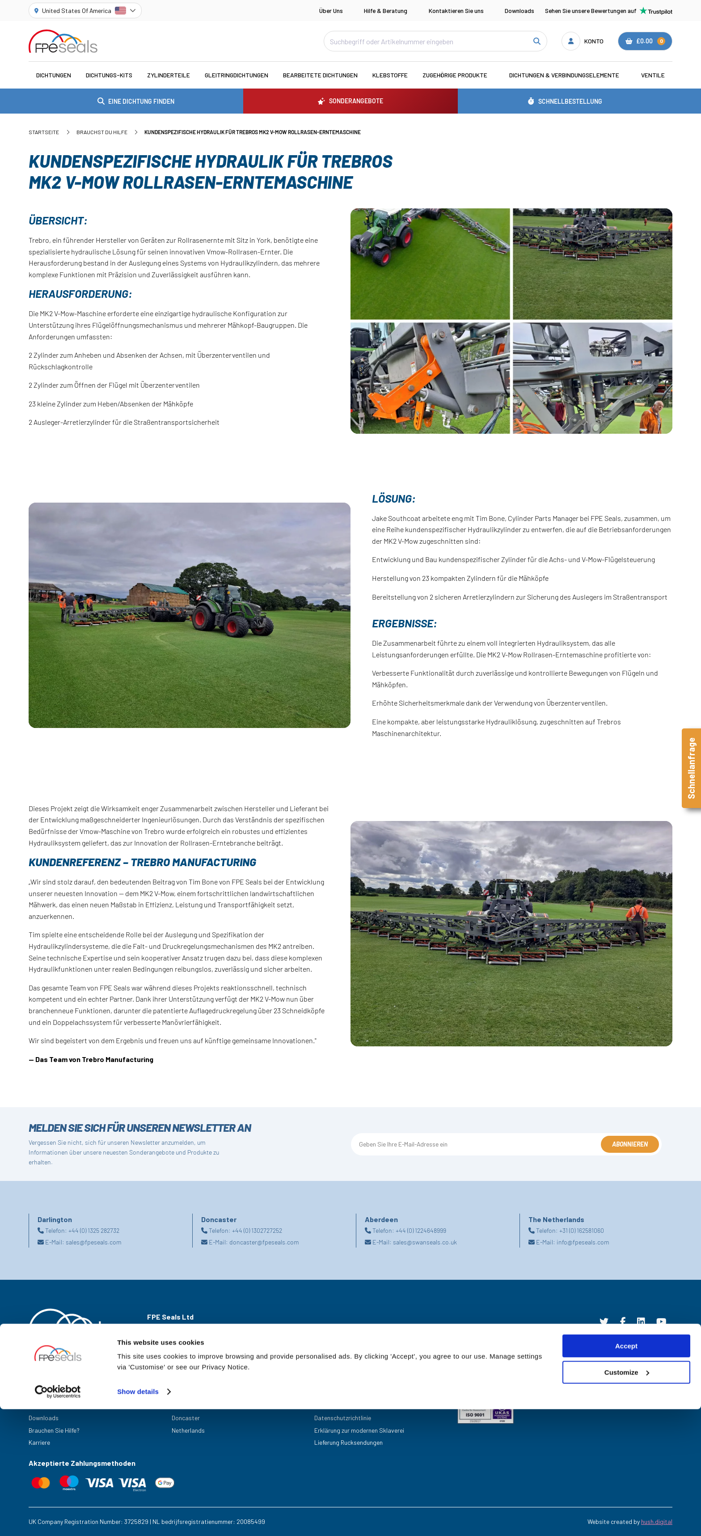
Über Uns (331, 10)
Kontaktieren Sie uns (456, 10)
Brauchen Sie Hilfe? (54, 1430)
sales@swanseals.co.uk (425, 1242)
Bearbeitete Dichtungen (320, 75)
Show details (138, 1518)
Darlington (186, 1405)
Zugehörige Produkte (454, 75)
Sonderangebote (52, 1405)
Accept (626, 1473)
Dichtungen (53, 75)
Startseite (44, 132)
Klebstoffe (390, 75)
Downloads (519, 10)
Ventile (653, 75)
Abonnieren (630, 1144)
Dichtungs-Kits (109, 75)
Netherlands (188, 1430)
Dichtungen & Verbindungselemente (564, 75)
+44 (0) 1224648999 (421, 1230)
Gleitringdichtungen (236, 75)
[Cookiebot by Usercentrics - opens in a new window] (58, 1518)
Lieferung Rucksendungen (348, 1442)
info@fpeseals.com (583, 1242)
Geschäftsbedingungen (345, 1392)
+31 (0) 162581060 (581, 1230)
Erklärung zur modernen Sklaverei (359, 1430)
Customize (626, 1499)
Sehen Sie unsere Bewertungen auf (608, 11)
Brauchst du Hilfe (101, 132)
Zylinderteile (168, 75)
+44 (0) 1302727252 (257, 1230)
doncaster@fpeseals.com (264, 1242)
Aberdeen (184, 1392)
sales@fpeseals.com (94, 1242)
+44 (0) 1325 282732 (93, 1230)
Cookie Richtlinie (336, 1405)
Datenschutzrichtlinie (342, 1418)
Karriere (39, 1442)
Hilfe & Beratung (385, 10)
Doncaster (186, 1418)
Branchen (41, 1392)
